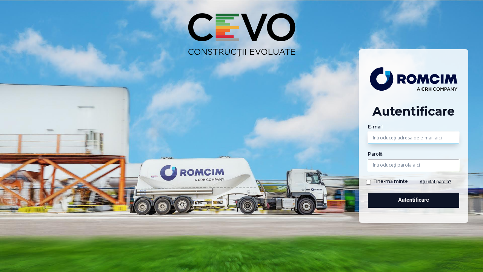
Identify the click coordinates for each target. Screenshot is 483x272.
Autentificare (413, 200)
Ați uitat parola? (435, 181)
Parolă (375, 154)
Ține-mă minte (391, 181)
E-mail (375, 127)
